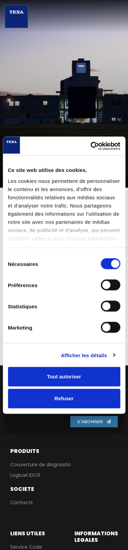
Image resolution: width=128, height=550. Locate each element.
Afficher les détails (84, 355)
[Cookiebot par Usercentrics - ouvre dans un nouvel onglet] (91, 146)
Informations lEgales (96, 536)
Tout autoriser (64, 376)
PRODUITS (24, 451)
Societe (22, 489)
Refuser (64, 398)
